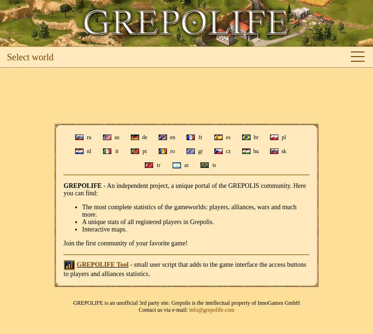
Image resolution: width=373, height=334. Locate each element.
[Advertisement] (186, 95)
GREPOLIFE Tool (103, 264)
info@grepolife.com (211, 310)
